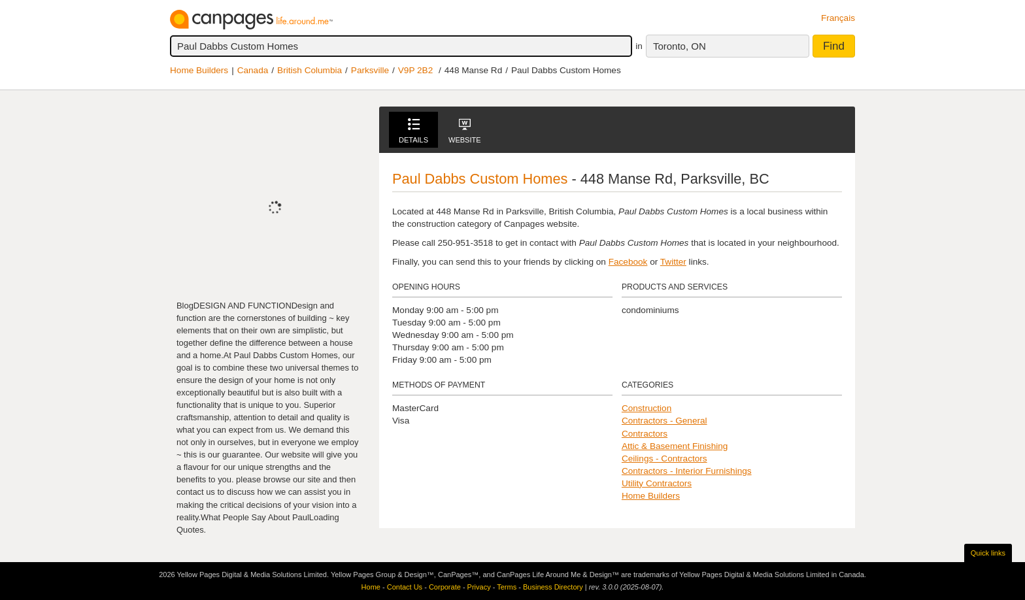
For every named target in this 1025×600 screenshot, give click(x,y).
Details (413, 131)
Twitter (673, 262)
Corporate (445, 587)
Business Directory (553, 587)
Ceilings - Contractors (664, 458)
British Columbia (309, 70)
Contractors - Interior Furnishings (687, 471)
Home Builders (199, 70)
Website (464, 131)
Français (838, 18)
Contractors (644, 434)
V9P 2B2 (415, 70)
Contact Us (404, 587)
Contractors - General (664, 420)
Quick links (988, 553)
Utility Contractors (657, 483)
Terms (506, 587)
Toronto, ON (679, 46)
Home (370, 587)
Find (834, 46)
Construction (646, 408)
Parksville (370, 70)
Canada (253, 70)
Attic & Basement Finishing (675, 446)
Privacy (479, 587)
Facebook (628, 262)
